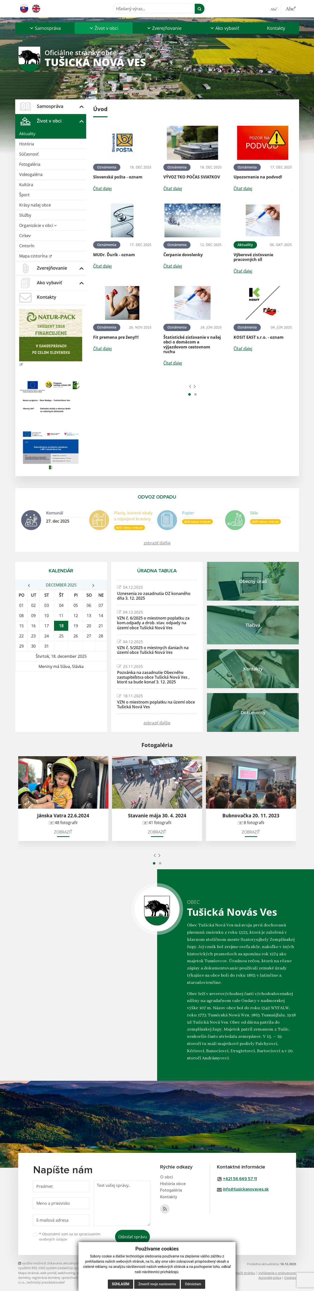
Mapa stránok (28, 1273)
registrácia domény (46, 1277)
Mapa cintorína (34, 256)
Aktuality (27, 133)
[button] (45, 28)
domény (24, 1277)
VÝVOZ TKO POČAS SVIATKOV (191, 177)
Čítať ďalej (102, 188)
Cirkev (25, 235)
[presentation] (190, 386)
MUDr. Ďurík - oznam (114, 254)
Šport (24, 195)
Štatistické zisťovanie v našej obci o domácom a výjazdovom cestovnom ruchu (192, 344)
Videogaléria (31, 174)
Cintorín (26, 246)
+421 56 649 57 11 (240, 1179)
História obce (173, 1184)
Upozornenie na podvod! (258, 177)
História (26, 144)
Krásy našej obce (35, 205)
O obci (166, 1177)
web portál (48, 1273)
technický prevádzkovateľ (45, 1282)
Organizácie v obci (38, 225)
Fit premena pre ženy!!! (116, 337)
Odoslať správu (132, 1237)
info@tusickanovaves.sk (246, 1189)
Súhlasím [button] (120, 1284)
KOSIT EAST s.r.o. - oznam (259, 337)
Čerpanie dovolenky (183, 254)
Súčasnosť (29, 154)
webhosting (66, 1273)
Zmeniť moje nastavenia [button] (157, 1284)
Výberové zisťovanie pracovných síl (253, 257)
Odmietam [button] (193, 1284)
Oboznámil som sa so (69, 1237)
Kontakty (276, 28)
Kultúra (26, 184)
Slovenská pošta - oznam (117, 177)
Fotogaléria (29, 164)
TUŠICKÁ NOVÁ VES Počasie (61, 690)
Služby (25, 215)
